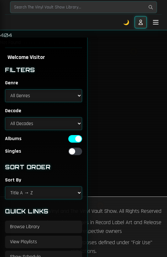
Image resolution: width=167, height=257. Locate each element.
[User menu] (140, 22)
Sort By (13, 180)
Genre (11, 83)
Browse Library (24, 226)
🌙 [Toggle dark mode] (126, 22)
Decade (13, 111)
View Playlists (23, 242)
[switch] (75, 139)
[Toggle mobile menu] (155, 22)
